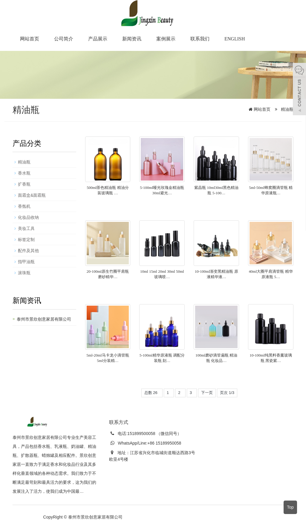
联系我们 (199, 38)
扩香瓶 (24, 184)
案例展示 (165, 38)
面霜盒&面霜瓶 (32, 195)
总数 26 (152, 392)
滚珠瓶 (24, 272)
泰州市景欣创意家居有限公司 (44, 319)
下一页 (207, 392)
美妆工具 (26, 228)
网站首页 (29, 38)
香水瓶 (24, 173)
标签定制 (26, 239)
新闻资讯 (131, 38)
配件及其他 (28, 250)
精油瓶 (286, 109)
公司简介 (63, 38)
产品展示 (97, 38)
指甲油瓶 (26, 261)
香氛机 (24, 206)
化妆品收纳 (28, 217)
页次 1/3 (227, 392)
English (234, 38)
